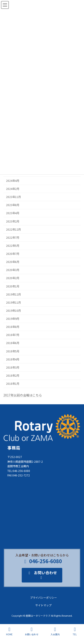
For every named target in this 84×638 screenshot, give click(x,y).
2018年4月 (12, 359)
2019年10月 (13, 311)
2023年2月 (12, 221)
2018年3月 (12, 367)
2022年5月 (12, 246)
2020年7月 (12, 254)
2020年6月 (12, 262)
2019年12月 (13, 294)
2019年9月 (12, 319)
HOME (9, 631)
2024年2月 (12, 189)
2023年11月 (13, 197)
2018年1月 (12, 384)
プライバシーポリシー (43, 597)
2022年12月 (13, 229)
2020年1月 (12, 286)
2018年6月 (12, 343)
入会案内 (55, 631)
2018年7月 (12, 335)
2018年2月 (12, 375)
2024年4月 (12, 181)
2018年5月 (12, 351)
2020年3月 (12, 270)
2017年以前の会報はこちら (22, 395)
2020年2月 (12, 278)
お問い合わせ (31, 631)
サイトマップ (43, 605)
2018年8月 (12, 327)
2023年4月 (12, 213)
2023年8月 (12, 205)
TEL (75, 631)
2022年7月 (12, 238)
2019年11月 (13, 302)
